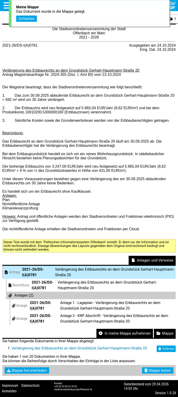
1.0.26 (171, 393)
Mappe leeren (157, 370)
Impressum (10, 385)
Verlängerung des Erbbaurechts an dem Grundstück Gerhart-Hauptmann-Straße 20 (79, 348)
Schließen (27, 17)
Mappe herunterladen (27, 370)
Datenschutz (30, 385)
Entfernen (166, 348)
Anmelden (9, 391)
